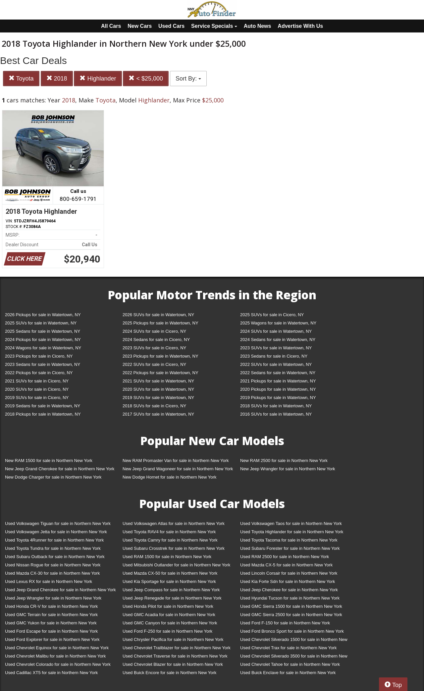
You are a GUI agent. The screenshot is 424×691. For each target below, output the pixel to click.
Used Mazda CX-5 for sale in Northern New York (286, 564)
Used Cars (171, 26)
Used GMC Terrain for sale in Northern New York (51, 614)
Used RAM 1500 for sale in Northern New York (167, 556)
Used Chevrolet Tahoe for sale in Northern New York (290, 664)
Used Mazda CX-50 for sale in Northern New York (170, 573)
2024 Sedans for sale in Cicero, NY (156, 339)
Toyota (21, 78)
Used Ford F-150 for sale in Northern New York (285, 622)
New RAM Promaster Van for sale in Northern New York (176, 460)
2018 (56, 78)
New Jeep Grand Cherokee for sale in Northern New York (59, 468)
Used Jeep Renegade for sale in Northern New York (172, 598)
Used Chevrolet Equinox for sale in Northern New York (57, 647)
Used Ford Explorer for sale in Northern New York (52, 639)
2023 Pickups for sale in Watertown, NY (160, 356)
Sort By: (188, 78)
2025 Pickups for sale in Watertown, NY (160, 322)
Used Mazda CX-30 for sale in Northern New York (52, 573)
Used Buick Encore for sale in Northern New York (169, 672)
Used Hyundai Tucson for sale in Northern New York (290, 598)
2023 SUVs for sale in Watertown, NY (276, 347)
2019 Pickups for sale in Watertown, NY (278, 397)
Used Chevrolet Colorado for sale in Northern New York (58, 664)
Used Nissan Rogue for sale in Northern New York (52, 564)
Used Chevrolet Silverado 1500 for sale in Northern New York (293, 641)
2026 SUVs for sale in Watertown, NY (158, 314)
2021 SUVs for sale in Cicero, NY (37, 380)
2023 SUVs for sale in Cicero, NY (154, 347)
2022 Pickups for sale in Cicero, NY (39, 372)
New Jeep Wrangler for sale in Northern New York (287, 468)
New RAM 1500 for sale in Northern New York (48, 460)
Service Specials (214, 26)
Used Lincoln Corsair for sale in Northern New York (288, 573)
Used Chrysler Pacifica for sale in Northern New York (173, 639)
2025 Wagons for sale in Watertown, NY (278, 322)
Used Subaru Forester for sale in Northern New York (290, 548)
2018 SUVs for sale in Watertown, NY (276, 405)
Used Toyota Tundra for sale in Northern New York (53, 548)
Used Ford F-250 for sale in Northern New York (167, 631)
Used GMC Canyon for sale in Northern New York (170, 622)
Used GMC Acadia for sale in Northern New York (169, 614)
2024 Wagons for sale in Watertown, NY (43, 347)
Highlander (98, 78)
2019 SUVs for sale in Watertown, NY (158, 397)
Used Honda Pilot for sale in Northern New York (168, 606)
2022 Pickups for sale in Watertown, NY (160, 372)
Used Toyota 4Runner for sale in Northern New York (54, 540)
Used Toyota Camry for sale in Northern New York (170, 540)
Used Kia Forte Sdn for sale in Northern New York (287, 581)
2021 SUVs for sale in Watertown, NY (158, 380)
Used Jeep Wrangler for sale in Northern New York (53, 598)
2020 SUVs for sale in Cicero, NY (37, 389)
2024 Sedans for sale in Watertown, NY (277, 339)
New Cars (140, 26)
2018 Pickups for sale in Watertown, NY (43, 414)
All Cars (111, 26)
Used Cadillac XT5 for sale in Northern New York (51, 672)
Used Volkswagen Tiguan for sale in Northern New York (58, 523)
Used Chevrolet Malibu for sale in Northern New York (55, 656)
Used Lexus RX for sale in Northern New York (48, 581)
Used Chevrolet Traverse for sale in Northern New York (175, 656)
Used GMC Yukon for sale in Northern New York (51, 622)
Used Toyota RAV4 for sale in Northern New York (169, 531)
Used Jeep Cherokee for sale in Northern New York (289, 589)
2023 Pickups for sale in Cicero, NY (39, 356)
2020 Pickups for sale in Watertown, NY (278, 389)
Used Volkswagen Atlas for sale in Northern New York (174, 523)
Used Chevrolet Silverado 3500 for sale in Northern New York (293, 657)
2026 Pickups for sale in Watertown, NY (43, 314)
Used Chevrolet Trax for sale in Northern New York (288, 647)
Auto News (257, 26)
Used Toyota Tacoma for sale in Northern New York (289, 540)
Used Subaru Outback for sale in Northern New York (55, 556)
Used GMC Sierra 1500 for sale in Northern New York (291, 606)
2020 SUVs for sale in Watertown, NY (158, 389)
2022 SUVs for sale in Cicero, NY (154, 364)
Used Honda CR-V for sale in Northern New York (51, 606)
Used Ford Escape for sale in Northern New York (51, 631)
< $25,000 (146, 78)
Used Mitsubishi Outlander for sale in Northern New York (176, 564)
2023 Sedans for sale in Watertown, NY (42, 364)
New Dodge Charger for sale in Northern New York (53, 477)
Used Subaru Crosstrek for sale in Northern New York (174, 548)
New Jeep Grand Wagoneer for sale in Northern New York (178, 468)
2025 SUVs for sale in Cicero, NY (272, 314)
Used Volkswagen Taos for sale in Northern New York (291, 523)
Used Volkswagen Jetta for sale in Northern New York (56, 531)
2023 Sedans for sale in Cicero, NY (273, 356)
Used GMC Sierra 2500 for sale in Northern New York (291, 614)
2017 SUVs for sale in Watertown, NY (158, 414)
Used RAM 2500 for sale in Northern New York (284, 556)
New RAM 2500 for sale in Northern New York (284, 460)
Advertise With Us (300, 26)
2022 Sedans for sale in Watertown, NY (277, 372)
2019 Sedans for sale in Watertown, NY (42, 405)
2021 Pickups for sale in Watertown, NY (278, 380)
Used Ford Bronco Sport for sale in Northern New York (292, 631)
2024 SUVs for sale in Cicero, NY (154, 331)
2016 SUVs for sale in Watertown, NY (276, 414)
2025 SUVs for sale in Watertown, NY (41, 322)
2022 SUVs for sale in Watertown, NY (276, 364)
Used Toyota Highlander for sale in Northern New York (291, 531)
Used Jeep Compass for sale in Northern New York (171, 589)
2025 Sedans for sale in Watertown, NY (42, 331)
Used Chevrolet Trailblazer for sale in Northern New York (177, 647)
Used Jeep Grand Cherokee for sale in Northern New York (60, 589)
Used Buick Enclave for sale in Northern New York (288, 672)
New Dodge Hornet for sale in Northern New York (169, 477)
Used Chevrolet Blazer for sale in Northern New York (173, 664)
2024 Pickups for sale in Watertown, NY (43, 339)
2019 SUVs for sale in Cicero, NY (37, 397)
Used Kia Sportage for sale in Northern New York (169, 581)
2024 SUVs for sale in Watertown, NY (276, 331)
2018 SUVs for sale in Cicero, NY (154, 405)
